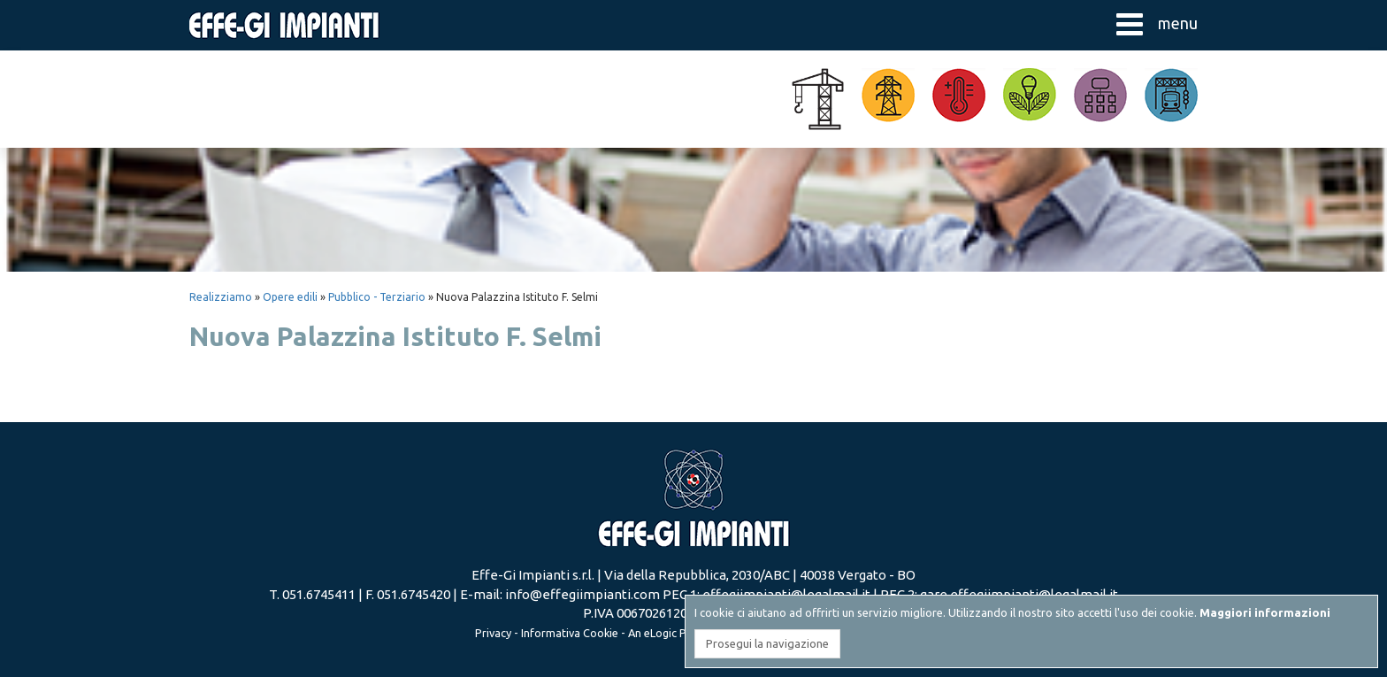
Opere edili (290, 297)
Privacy (493, 633)
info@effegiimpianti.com (582, 594)
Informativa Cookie (569, 633)
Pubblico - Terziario (376, 297)
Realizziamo (220, 297)
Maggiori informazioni (1264, 612)
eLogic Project (680, 633)
